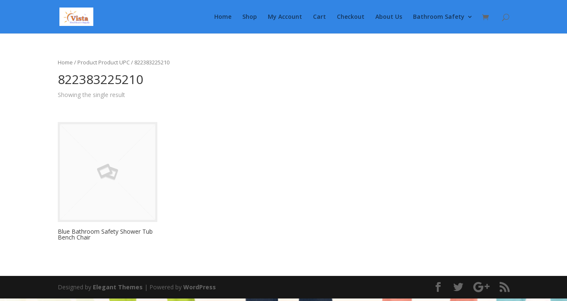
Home (222, 17)
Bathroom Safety (438, 17)
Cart (319, 17)
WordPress (199, 287)
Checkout (350, 17)
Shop (249, 17)
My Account (285, 17)
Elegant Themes (118, 287)
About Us (388, 17)
